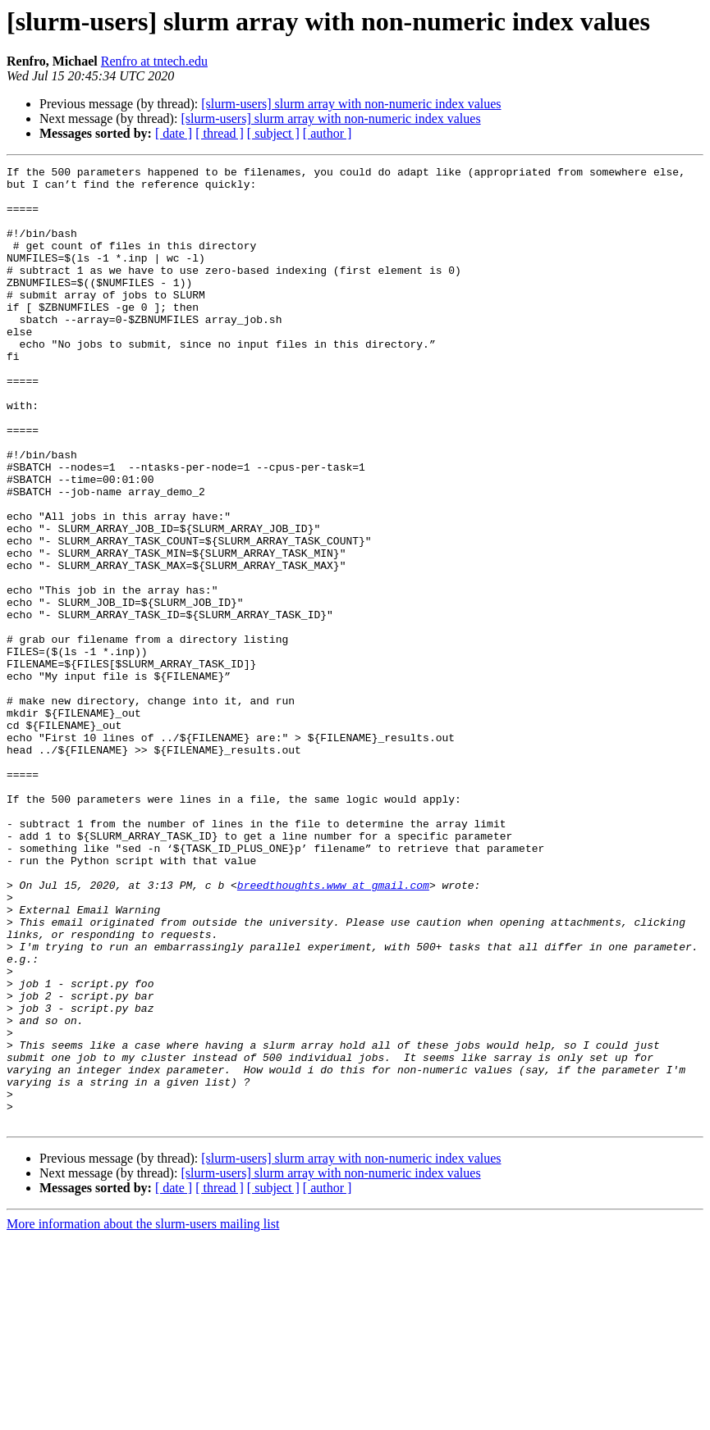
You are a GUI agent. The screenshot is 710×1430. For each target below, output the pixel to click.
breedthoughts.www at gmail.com (333, 1029)
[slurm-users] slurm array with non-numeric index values (351, 104)
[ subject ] (273, 133)
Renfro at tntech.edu (154, 61)
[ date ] (173, 133)
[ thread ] (219, 133)
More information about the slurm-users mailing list (143, 1416)
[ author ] (327, 133)
